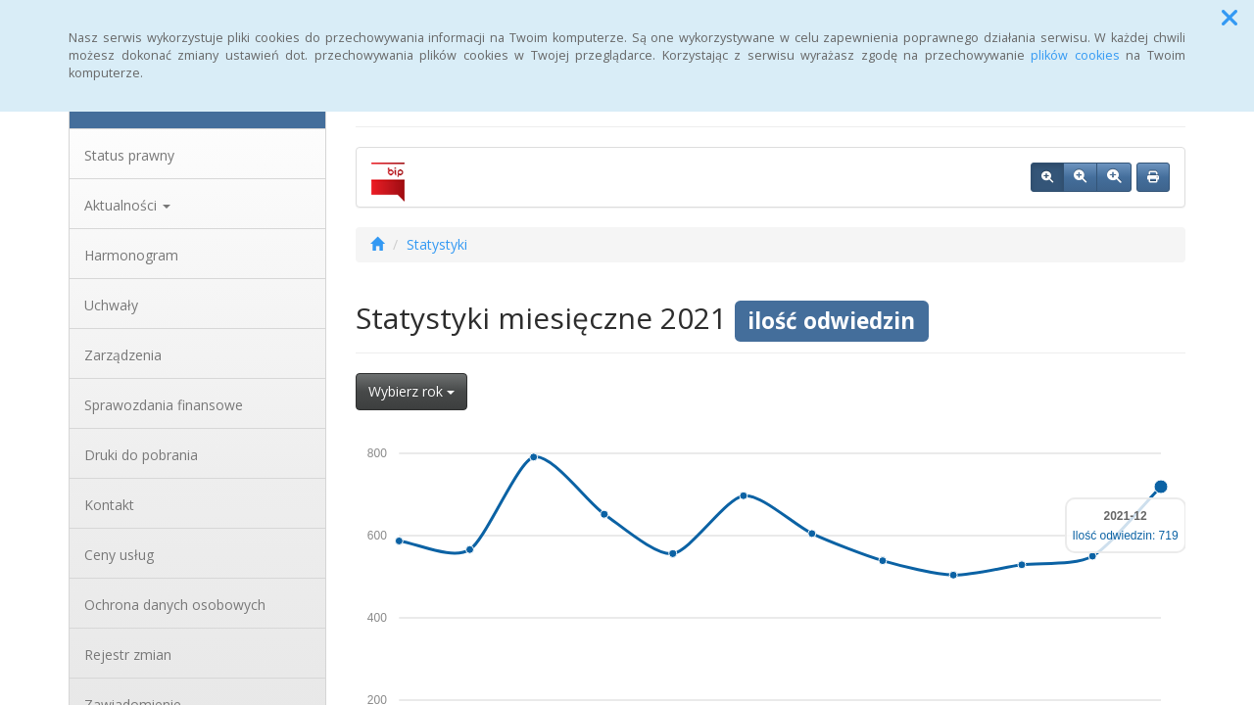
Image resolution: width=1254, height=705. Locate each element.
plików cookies (1075, 55)
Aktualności (127, 205)
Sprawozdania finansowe (163, 405)
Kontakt (109, 504)
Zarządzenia (123, 355)
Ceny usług (119, 554)
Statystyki (437, 244)
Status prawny (129, 155)
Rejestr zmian (127, 654)
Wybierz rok (411, 391)
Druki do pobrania (141, 455)
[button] (1229, 17)
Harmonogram (131, 255)
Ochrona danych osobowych (174, 604)
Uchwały (111, 305)
